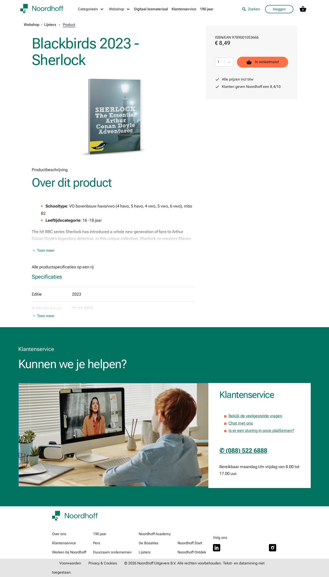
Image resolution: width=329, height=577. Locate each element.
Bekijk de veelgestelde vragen (255, 415)
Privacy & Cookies (102, 563)
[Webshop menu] (119, 9)
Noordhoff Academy (155, 534)
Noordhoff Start (190, 543)
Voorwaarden (70, 563)
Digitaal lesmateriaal (151, 9)
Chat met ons (240, 423)
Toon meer (45, 250)
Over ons (59, 534)
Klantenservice (184, 9)
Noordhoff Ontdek (192, 552)
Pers (96, 543)
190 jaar (206, 9)
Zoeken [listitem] (251, 9)
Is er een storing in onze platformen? (261, 430)
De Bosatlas (148, 543)
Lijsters (50, 24)
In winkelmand (262, 62)
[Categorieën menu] (91, 9)
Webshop (31, 24)
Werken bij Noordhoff (69, 552)
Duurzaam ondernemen (112, 552)
